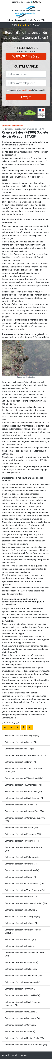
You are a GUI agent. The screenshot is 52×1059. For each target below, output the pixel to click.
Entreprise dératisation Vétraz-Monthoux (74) (25, 755)
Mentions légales (19, 1055)
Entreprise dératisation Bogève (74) (21, 896)
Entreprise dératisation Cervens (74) (21, 1025)
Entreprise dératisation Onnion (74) (21, 989)
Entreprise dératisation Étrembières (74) (23, 791)
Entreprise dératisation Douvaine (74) (22, 1012)
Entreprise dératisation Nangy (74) (21, 762)
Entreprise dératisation (12, 125)
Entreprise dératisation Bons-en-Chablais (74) (26, 903)
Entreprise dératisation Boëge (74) (20, 877)
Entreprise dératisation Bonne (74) (20, 742)
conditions (26, 90)
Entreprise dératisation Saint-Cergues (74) (24, 798)
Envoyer (26, 97)
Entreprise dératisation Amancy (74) (21, 962)
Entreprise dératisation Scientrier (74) (22, 841)
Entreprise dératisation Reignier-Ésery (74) (24, 811)
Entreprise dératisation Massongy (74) (22, 1018)
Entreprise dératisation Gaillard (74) (21, 827)
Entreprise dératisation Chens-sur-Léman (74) (26, 1044)
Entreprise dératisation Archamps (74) (22, 982)
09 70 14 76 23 (26, 56)
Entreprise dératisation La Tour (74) (21, 923)
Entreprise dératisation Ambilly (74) (21, 804)
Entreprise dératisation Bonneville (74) (22, 995)
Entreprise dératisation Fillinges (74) (21, 748)
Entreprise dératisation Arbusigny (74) (22, 916)
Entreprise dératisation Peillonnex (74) (22, 857)
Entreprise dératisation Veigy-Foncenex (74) (25, 890)
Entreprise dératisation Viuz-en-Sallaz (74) (24, 883)
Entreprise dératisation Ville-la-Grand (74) (24, 778)
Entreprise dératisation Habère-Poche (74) (24, 1038)
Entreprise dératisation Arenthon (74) (22, 870)
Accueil (5, 1055)
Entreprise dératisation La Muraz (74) (22, 910)
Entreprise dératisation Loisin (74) (20, 946)
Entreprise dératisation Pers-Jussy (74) (23, 834)
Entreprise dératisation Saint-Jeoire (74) (23, 975)
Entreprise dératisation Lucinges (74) (22, 735)
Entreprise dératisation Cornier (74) (21, 864)
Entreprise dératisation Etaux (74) (20, 939)
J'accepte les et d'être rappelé (27, 90)
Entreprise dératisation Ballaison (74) (22, 969)
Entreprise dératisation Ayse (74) (20, 1031)
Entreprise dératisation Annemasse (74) (23, 785)
